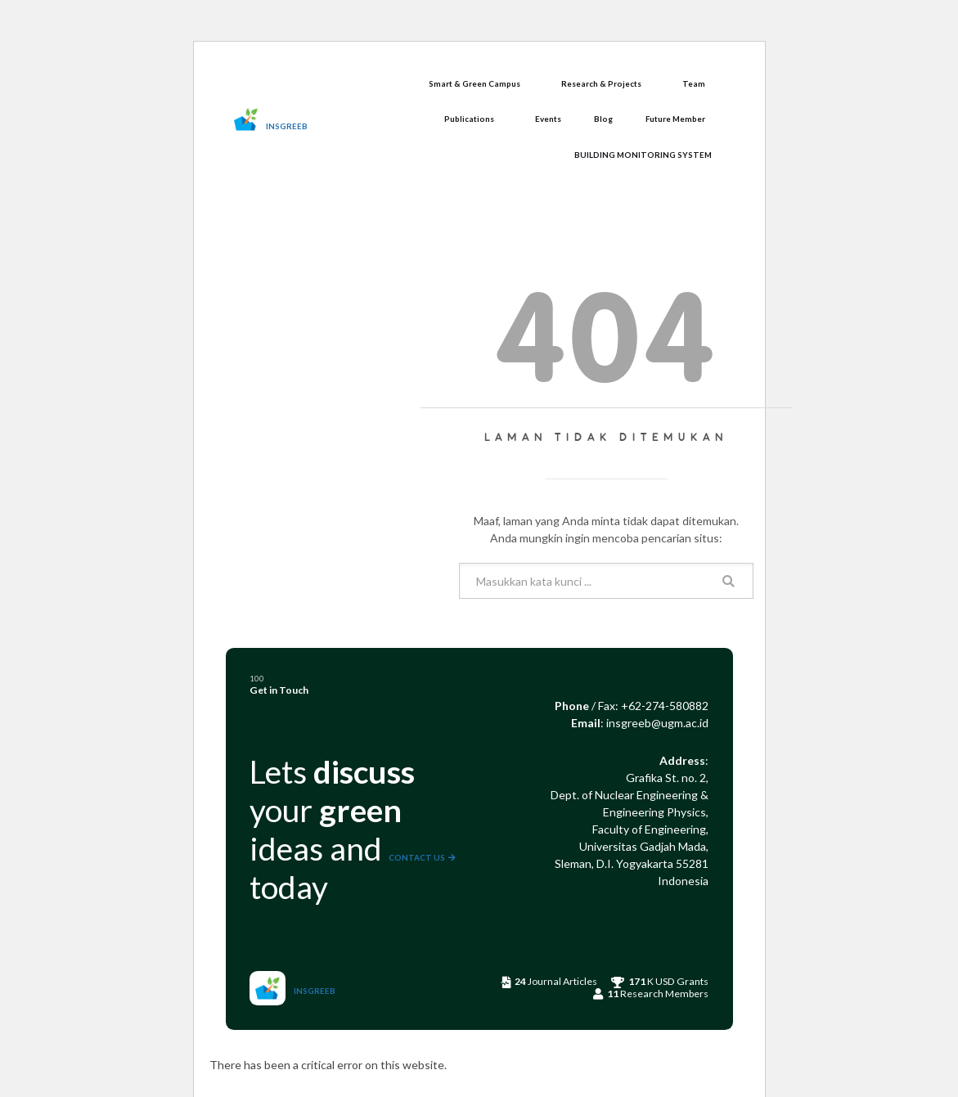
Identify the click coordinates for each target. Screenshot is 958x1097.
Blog (603, 119)
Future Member (675, 119)
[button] (479, 84)
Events (548, 119)
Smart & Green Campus (474, 83)
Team (693, 83)
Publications (469, 119)
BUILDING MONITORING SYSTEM (643, 155)
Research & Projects (601, 83)
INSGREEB (287, 126)
